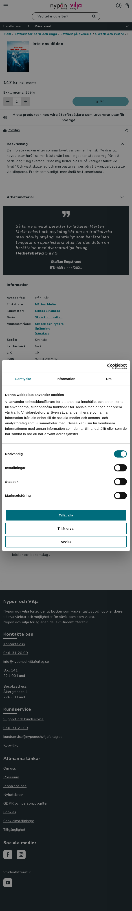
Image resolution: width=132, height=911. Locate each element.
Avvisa (66, 542)
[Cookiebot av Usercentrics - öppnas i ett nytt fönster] (107, 366)
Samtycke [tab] (23, 379)
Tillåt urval (66, 528)
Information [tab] (66, 379)
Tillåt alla (66, 515)
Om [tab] (109, 379)
